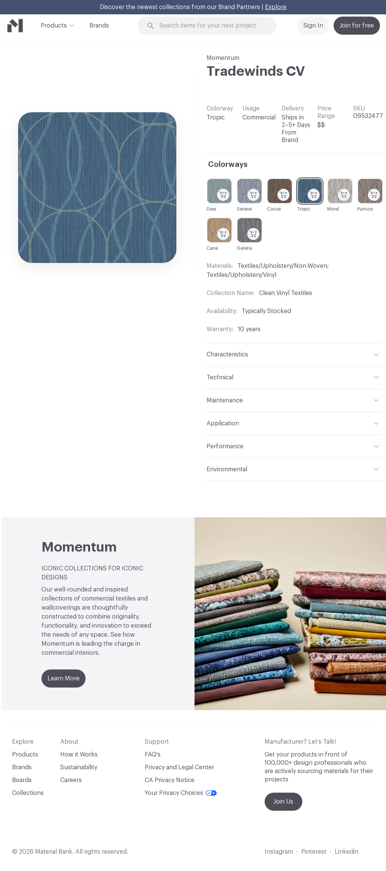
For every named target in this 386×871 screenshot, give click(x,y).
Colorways (228, 164)
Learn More (63, 678)
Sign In (313, 26)
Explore (275, 7)
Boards (22, 780)
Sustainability (78, 767)
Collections (28, 793)
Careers (71, 780)
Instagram (279, 852)
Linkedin (346, 852)
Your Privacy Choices (181, 793)
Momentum (223, 58)
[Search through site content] (211, 25)
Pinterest (313, 852)
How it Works (79, 755)
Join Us (283, 802)
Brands (99, 26)
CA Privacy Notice (170, 780)
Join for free (357, 26)
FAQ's (153, 755)
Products (54, 25)
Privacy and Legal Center (179, 767)
